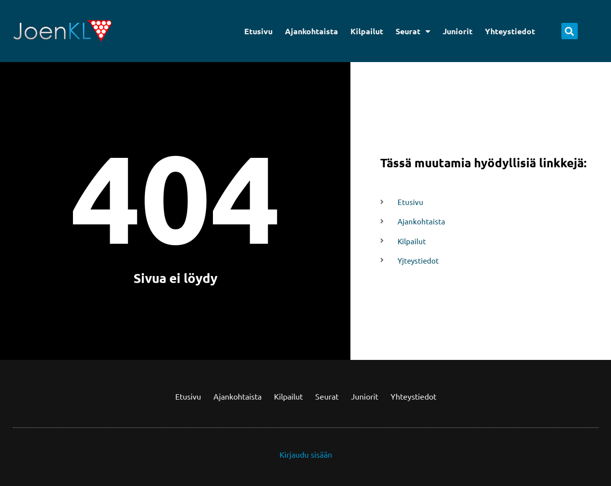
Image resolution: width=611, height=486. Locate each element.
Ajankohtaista (311, 31)
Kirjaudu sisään (305, 454)
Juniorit (458, 31)
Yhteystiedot (510, 31)
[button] (569, 31)
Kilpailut (366, 31)
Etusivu (258, 31)
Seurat (413, 31)
